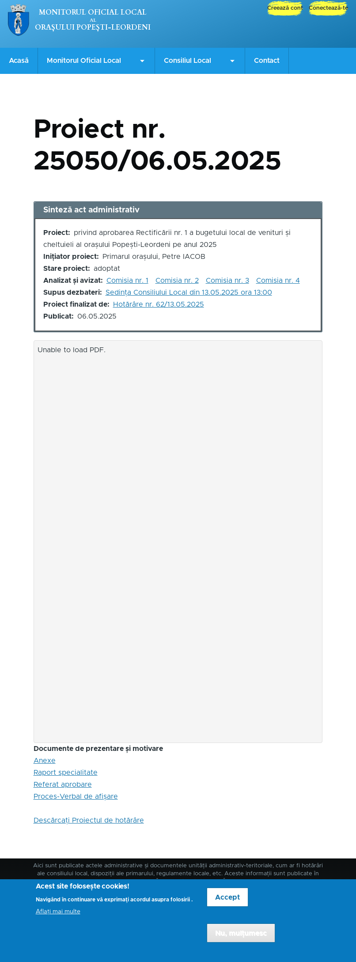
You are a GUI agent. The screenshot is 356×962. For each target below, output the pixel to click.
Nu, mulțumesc (241, 939)
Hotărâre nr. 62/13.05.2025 (158, 304)
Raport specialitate (66, 772)
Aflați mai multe (58, 918)
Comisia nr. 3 (227, 280)
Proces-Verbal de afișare (76, 796)
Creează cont (285, 8)
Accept (227, 903)
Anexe (45, 760)
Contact (267, 60)
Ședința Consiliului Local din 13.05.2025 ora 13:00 (189, 292)
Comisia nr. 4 (278, 280)
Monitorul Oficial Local (93, 12)
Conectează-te (328, 8)
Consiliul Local (187, 60)
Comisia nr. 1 (127, 280)
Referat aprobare (63, 784)
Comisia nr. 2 (177, 280)
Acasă (19, 60)
